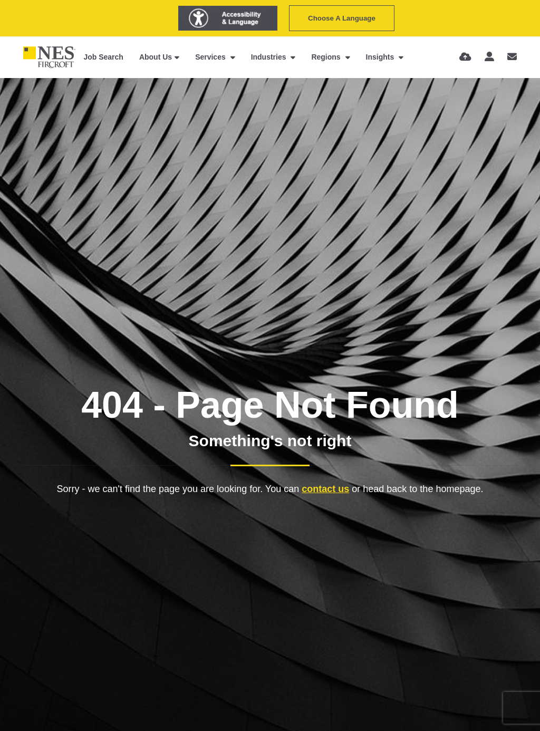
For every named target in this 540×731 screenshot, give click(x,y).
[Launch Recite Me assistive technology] (228, 18)
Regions (326, 57)
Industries (269, 57)
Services (211, 57)
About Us (155, 57)
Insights (381, 57)
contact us (325, 489)
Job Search (103, 57)
